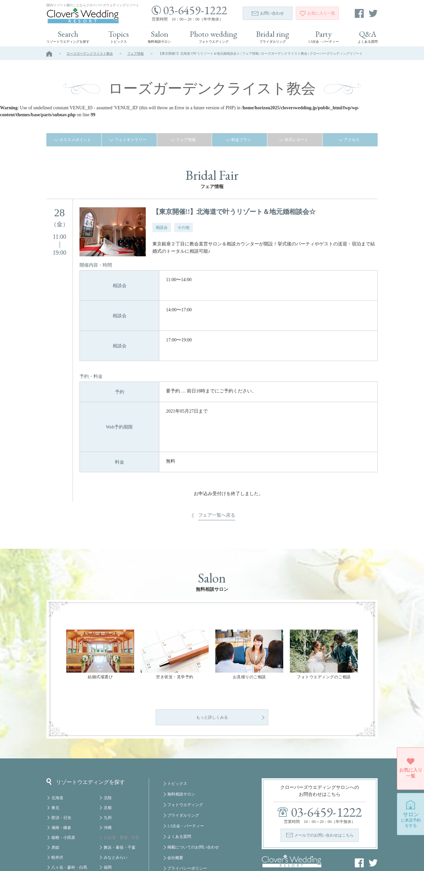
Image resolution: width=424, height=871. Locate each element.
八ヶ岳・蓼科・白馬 (69, 837)
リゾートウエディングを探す (85, 751)
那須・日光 (61, 787)
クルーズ (112, 847)
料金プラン (241, 139)
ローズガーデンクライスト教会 (90, 53)
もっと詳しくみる (212, 687)
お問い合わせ (268, 13)
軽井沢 (57, 827)
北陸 (108, 767)
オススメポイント (75, 139)
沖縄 (108, 797)
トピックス (177, 753)
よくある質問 (179, 806)
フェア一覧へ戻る (216, 445)
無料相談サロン (181, 763)
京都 (108, 777)
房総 (55, 817)
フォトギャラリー (130, 139)
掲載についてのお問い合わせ (193, 816)
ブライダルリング (183, 785)
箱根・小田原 (63, 807)
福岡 (108, 837)
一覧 (317, 13)
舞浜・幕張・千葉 (119, 817)
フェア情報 (135, 53)
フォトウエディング (185, 774)
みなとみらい (116, 827)
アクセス (352, 139)
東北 (55, 777)
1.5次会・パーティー (185, 795)
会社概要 (175, 827)
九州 (108, 787)
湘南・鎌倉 (61, 797)
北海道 (57, 767)
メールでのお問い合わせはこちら (324, 804)
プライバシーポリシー (187, 838)
